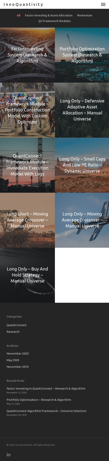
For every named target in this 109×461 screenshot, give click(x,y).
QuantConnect (17, 325)
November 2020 (18, 353)
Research (13, 331)
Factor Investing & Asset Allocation (47, 15)
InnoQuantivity (24, 4)
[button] (103, 4)
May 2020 (13, 360)
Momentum (83, 15)
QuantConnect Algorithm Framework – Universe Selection (46, 411)
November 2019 (18, 366)
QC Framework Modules (54, 21)
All (18, 15)
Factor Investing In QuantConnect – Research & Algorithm (46, 388)
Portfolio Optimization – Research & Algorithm (39, 399)
